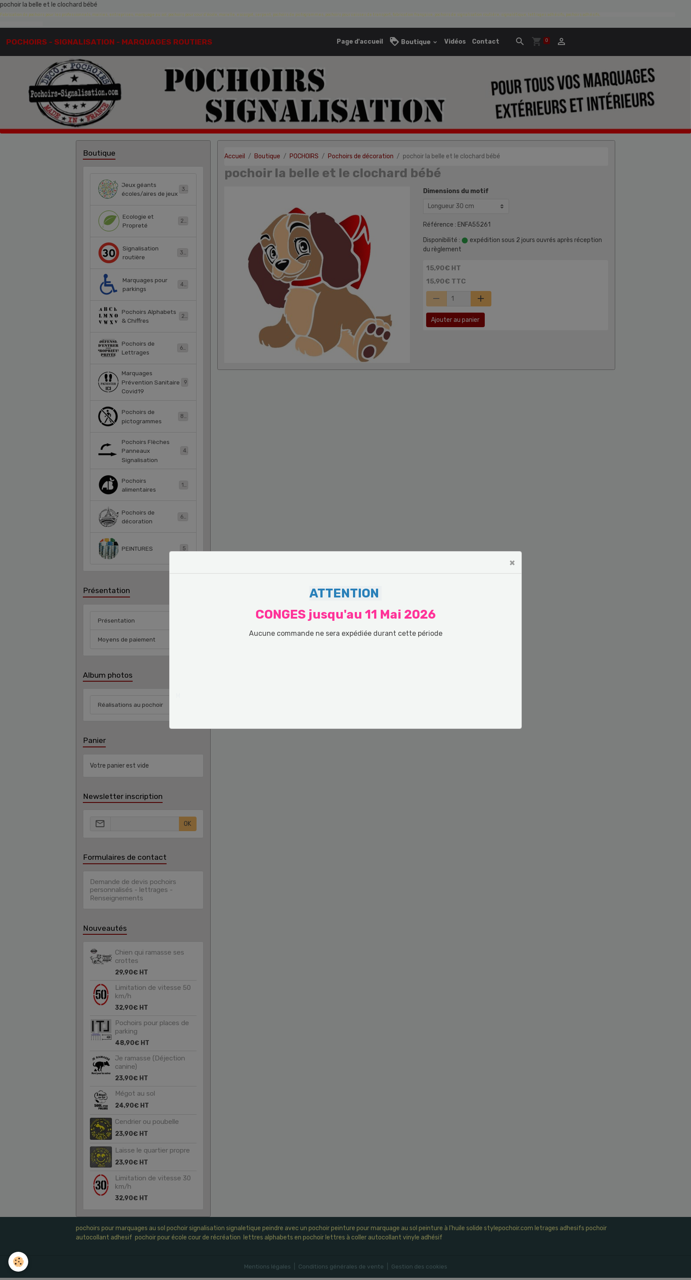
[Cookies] (19, 1262)
